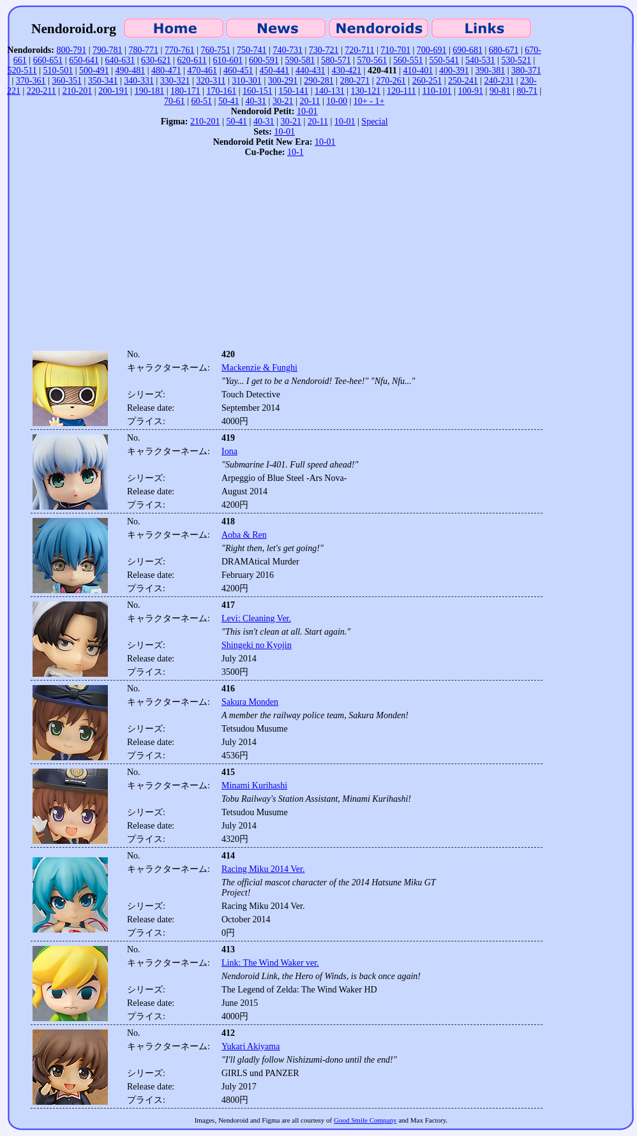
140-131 (330, 91)
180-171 (185, 91)
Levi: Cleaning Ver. (256, 618)
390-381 (491, 70)
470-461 (202, 70)
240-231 (499, 80)
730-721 (324, 50)
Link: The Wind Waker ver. (270, 963)
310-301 (247, 80)
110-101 (436, 91)
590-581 (300, 60)
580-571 (336, 60)
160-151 (258, 91)
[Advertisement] (274, 257)
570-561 (372, 60)
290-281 (319, 80)
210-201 (78, 91)
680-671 (504, 50)
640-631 (120, 60)
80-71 (526, 91)
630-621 (156, 60)
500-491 (94, 70)
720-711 (359, 50)
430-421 (346, 70)
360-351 (67, 80)
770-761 (180, 50)
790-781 (108, 50)
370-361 (31, 80)
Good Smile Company (365, 1120)
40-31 (255, 101)
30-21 (283, 101)
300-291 (283, 80)
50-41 (228, 101)
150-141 (294, 91)
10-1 (295, 152)
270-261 (391, 80)
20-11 (309, 101)
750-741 (252, 50)
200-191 (113, 91)
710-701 (395, 50)
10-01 (307, 111)
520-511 (22, 70)
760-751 (215, 50)
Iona (229, 451)
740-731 (288, 50)
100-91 (470, 91)
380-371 (526, 70)
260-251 (427, 80)
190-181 (150, 91)
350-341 (103, 80)
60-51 (201, 101)
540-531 (480, 60)
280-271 (355, 80)
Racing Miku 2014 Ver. (262, 869)
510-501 (58, 70)
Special (374, 121)
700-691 (432, 50)
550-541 (444, 60)
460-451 (238, 70)
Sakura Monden (249, 702)
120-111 (401, 91)
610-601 (228, 60)
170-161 (222, 91)
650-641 (84, 60)
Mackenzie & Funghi (259, 368)
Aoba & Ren (244, 535)
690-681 (468, 50)
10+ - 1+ (369, 101)
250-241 (463, 80)
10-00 (336, 101)
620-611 (192, 60)
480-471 (166, 70)
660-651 (48, 60)
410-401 (418, 70)
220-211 (41, 91)
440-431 (311, 70)
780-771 (143, 50)
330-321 (175, 80)
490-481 (130, 70)
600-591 (264, 60)
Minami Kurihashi (254, 785)
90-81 (500, 91)
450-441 (274, 70)
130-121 (366, 91)
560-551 (408, 60)
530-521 (516, 60)
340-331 (139, 80)
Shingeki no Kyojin (256, 645)
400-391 (454, 70)
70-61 (174, 101)
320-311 (210, 80)
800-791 (71, 50)
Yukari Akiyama (250, 1046)
